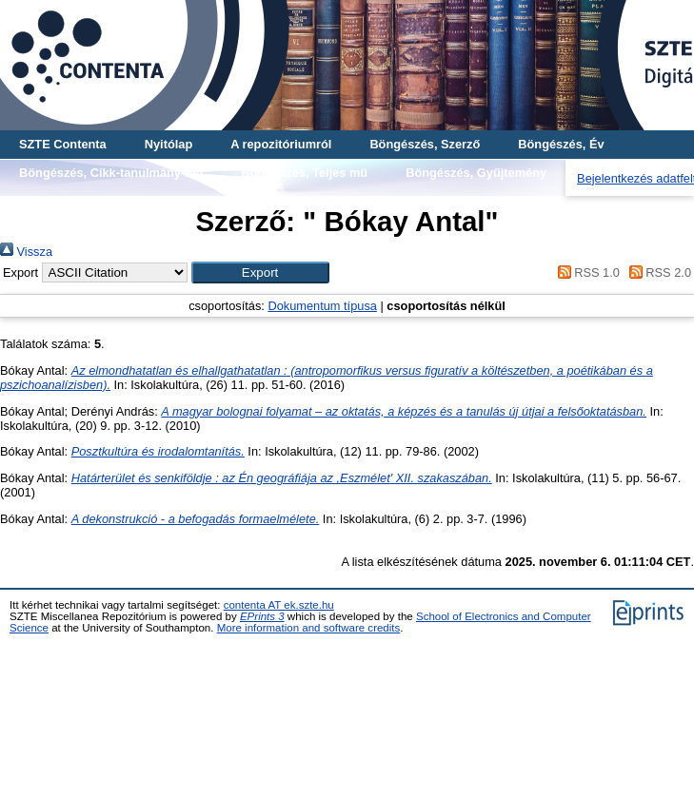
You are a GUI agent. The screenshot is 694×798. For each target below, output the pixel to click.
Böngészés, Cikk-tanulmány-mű (111, 172)
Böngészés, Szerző (424, 144)
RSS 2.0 (657, 272)
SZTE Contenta (63, 144)
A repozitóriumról (280, 144)
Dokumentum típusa (322, 306)
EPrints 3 (262, 616)
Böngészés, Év (561, 144)
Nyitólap (168, 144)
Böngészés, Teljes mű (304, 172)
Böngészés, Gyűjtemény (476, 172)
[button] (260, 272)
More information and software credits (309, 627)
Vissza (26, 251)
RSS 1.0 (585, 272)
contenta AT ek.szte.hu (279, 605)
